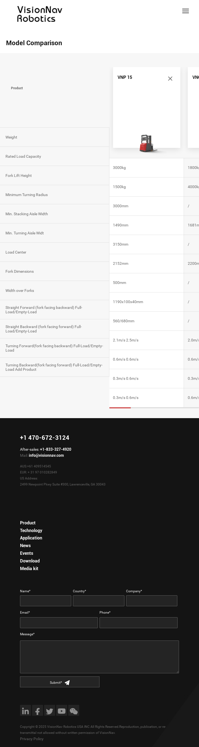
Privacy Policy (32, 739)
